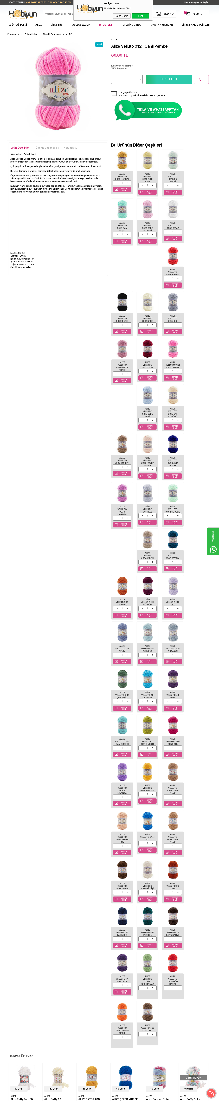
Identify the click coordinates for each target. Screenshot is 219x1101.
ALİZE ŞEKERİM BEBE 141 (91, 867)
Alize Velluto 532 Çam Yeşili (172, 511)
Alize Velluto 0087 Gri (172, 272)
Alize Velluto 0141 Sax (122, 653)
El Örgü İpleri (18, 24)
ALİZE (13, 863)
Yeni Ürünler (83, 997)
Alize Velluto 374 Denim (198, 465)
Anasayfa (82, 992)
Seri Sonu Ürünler (18, 1013)
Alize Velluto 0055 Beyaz (147, 225)
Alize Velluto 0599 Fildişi (198, 653)
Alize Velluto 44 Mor (122, 558)
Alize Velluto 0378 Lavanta (197, 371)
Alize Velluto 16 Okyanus (198, 511)
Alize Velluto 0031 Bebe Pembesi (122, 227)
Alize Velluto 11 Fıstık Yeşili (172, 558)
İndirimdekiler (84, 1002)
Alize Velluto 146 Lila (172, 465)
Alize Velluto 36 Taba (172, 699)
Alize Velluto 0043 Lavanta (122, 605)
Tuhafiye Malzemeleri (19, 1007)
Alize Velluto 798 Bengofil (198, 558)
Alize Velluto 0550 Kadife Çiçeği (147, 796)
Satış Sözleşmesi (51, 1002)
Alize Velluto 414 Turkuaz (122, 511)
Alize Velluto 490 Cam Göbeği (147, 558)
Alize (38, 24)
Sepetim (81, 1013)
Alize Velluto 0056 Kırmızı (172, 225)
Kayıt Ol (169, 14)
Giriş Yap (158, 13)
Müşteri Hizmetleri (86, 1007)
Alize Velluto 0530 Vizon (172, 418)
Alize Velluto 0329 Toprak (122, 370)
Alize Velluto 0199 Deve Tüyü (147, 654)
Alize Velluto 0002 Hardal (122, 176)
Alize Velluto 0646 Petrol (198, 418)
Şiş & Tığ (56, 24)
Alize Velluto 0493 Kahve (172, 653)
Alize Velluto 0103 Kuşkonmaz (197, 747)
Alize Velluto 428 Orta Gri (147, 511)
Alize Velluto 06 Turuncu (122, 465)
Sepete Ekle (169, 79)
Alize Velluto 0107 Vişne (122, 320)
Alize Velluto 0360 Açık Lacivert (172, 371)
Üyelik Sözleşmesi (52, 997)
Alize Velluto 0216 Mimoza (147, 604)
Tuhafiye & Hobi (131, 24)
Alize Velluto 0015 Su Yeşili (172, 178)
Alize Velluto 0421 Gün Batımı (122, 796)
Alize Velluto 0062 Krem (147, 272)
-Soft (91, 1097)
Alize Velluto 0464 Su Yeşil (147, 418)
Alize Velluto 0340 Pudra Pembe (147, 371)
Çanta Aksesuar (162, 24)
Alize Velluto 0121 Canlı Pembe (147, 320)
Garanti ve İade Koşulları (55, 1007)
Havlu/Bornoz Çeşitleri (20, 1002)
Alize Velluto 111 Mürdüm (147, 465)
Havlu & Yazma (80, 24)
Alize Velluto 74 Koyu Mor (172, 746)
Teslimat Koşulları (52, 992)
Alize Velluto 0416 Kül (122, 418)
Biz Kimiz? (116, 992)
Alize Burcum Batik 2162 (123, 867)
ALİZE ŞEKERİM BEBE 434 (193, 867)
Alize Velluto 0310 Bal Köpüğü (198, 322)
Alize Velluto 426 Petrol (122, 746)
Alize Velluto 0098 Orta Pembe (198, 273)
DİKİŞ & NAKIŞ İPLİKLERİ (196, 24)
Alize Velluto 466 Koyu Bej (172, 794)
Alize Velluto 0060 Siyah (198, 225)
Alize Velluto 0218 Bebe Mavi (172, 322)
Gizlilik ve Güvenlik (52, 1013)
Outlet (107, 24)
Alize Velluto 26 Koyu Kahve (147, 746)
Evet (140, 16)
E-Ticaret (99, 1097)
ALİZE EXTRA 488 (55, 865)
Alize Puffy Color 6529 (156, 867)
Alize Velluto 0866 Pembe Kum (197, 605)
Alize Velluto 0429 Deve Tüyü (172, 605)
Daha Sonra (121, 16)
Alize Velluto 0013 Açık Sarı (147, 178)
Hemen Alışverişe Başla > (197, 2)
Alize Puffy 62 (18, 865)
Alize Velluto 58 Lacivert (198, 699)
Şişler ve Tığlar (16, 997)
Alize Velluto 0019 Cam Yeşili (198, 178)
